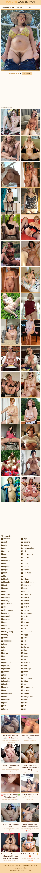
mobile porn (27, 554)
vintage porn (27, 696)
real (23, 628)
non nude (26, 573)
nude (24, 576)
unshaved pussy (28, 687)
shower (25, 650)
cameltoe (5, 598)
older (24, 588)
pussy (24, 625)
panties (25, 610)
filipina (4, 653)
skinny (25, 656)
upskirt (25, 690)
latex (4, 706)
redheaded (26, 632)
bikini (4, 573)
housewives (6, 693)
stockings (26, 669)
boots (4, 588)
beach (4, 557)
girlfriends (6, 662)
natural (25, 567)
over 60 (25, 604)
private (25, 622)
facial (4, 644)
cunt (4, 622)
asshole (5, 551)
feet (3, 650)
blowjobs (5, 582)
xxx (23, 709)
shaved (25, 647)
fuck (4, 656)
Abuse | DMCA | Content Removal (15, 865)
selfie (24, 638)
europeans (6, 641)
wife (24, 706)
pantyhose (26, 613)
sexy (24, 644)
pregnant (26, 619)
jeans (4, 703)
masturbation (27, 548)
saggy (24, 635)
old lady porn (27, 582)
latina (4, 709)
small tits (25, 662)
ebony (4, 635)
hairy (4, 675)
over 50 (25, 601)
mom (24, 560)
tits (23, 684)
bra (3, 591)
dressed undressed (9, 628)
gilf (3, 659)
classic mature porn (9, 604)
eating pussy (7, 632)
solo (24, 666)
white (24, 703)
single (24, 653)
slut (23, 659)
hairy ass (5, 678)
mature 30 (26, 594)
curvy (4, 625)
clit (3, 607)
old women (26, 585)
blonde (5, 579)
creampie (5, 616)
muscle (25, 564)
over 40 (25, 598)
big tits (4, 570)
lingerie (25, 545)
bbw (4, 554)
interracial (6, 700)
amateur (5, 539)
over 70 (25, 607)
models (25, 557)
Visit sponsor (27, 73)
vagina (25, 693)
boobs (4, 585)
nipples (25, 570)
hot (3, 690)
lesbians (25, 542)
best (4, 564)
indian (4, 696)
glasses (5, 666)
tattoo (24, 672)
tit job (24, 681)
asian (4, 545)
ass (3, 548)
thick (24, 675)
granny (5, 672)
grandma (5, 669)
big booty (5, 567)
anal (4, 542)
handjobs (5, 681)
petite (24, 616)
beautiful (5, 560)
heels (4, 684)
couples (5, 613)
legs (24, 539)
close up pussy (8, 610)
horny (4, 687)
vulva (24, 700)
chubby (5, 601)
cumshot (5, 619)
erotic (4, 638)
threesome (26, 678)
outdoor (25, 591)
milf (23, 551)
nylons (25, 579)
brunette (5, 594)
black (4, 576)
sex (23, 641)
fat (3, 647)
